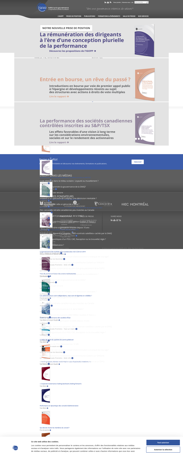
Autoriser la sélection (163, 436)
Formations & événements (109, 16)
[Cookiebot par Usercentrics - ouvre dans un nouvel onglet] (15, 448)
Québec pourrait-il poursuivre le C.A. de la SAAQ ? (62, 216)
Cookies (67, 248)
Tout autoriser (163, 429)
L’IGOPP (60, 16)
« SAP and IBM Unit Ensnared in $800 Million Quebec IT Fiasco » (68, 221)
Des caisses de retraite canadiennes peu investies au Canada (67, 210)
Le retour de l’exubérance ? (52, 245)
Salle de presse (129, 16)
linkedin (105, 3)
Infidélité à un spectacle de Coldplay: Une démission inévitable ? (68, 198)
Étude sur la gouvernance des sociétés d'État (55, 318)
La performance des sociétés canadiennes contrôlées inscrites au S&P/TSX (65, 177)
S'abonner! (137, 162)
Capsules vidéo (65, 237)
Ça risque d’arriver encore (51, 192)
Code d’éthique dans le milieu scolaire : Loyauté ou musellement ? (69, 181)
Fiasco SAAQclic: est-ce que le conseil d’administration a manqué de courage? (74, 256)
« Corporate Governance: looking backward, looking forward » (61, 384)
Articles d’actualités (67, 220)
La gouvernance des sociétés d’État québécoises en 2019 (59, 230)
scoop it (117, 220)
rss (110, 3)
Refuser (163, 443)
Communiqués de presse (89, 220)
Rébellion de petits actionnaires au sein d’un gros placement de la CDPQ (72, 268)
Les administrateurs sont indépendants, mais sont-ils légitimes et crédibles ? (66, 296)
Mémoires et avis (86, 225)
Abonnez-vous (126, 2)
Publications (89, 16)
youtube (108, 3)
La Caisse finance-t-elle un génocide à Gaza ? (59, 297)
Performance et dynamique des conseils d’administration (59, 406)
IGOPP (53, 7)
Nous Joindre (117, 2)
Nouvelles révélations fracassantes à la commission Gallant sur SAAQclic (72, 262)
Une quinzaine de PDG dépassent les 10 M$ (59, 251)
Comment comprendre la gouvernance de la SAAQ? (63, 186)
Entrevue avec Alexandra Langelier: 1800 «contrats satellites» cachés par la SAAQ (76, 233)
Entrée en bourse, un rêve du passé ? (52, 155)
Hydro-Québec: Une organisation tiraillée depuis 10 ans (64, 227)
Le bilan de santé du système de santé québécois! (57, 340)
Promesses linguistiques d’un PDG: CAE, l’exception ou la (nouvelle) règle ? (73, 239)
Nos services (143, 16)
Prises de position (73, 16)
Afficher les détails (131, 448)
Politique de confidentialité (56, 248)
